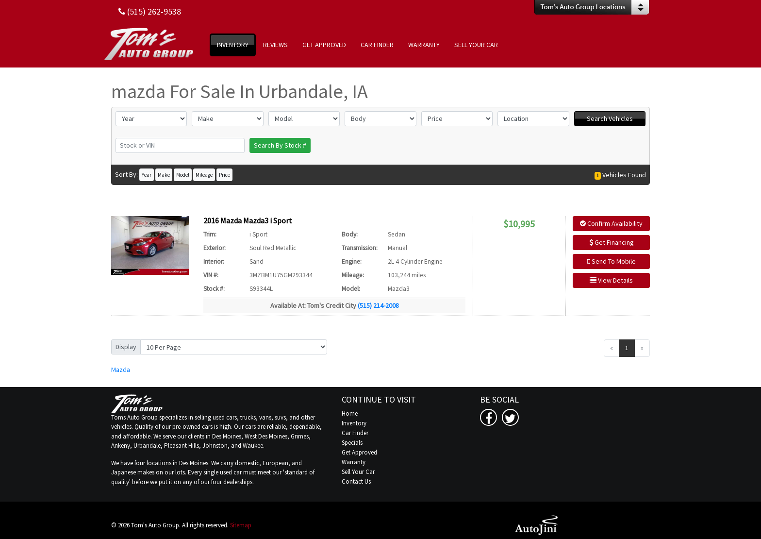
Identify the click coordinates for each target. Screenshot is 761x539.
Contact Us (356, 481)
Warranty (353, 462)
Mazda (120, 369)
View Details (611, 280)
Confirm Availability (611, 223)
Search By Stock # (280, 145)
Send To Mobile (611, 261)
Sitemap (240, 525)
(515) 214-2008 (378, 305)
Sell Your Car (358, 472)
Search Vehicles (610, 118)
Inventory (354, 423)
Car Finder (355, 433)
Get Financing (611, 242)
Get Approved (359, 452)
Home (350, 413)
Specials (352, 442)
